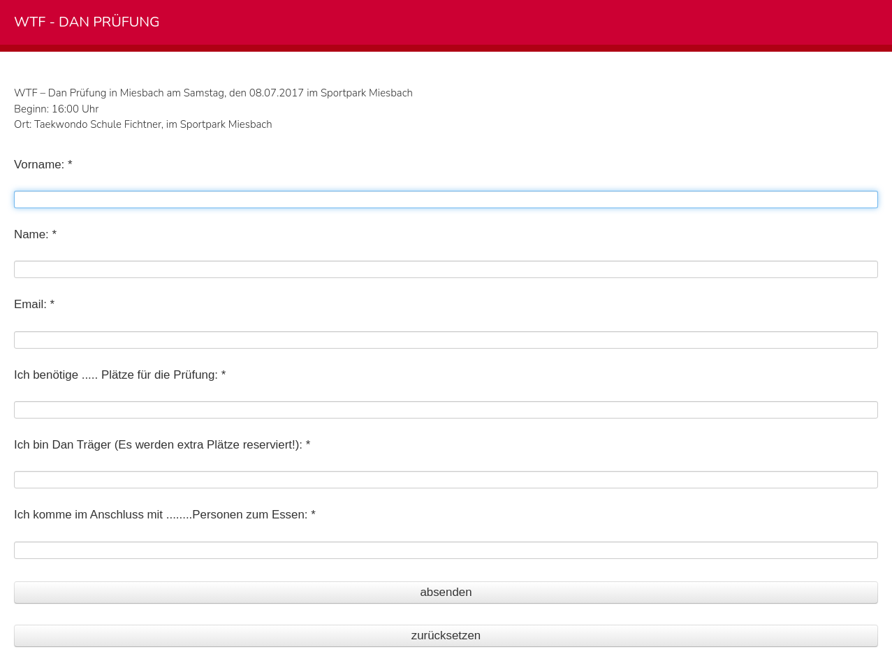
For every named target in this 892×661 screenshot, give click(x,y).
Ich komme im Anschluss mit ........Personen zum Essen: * (165, 514)
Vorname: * (43, 164)
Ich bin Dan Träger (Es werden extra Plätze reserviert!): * (162, 444)
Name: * (35, 234)
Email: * (34, 304)
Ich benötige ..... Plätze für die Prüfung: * (120, 375)
